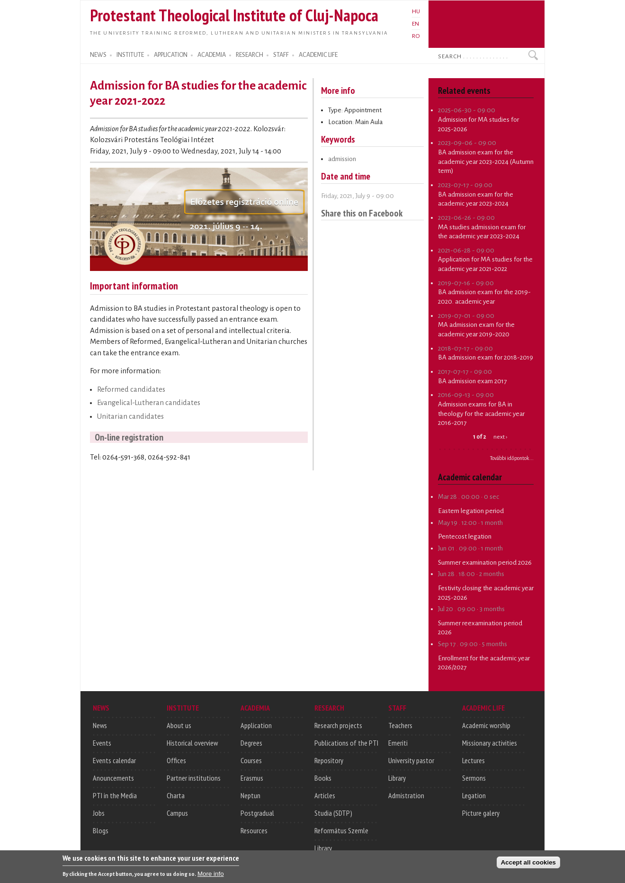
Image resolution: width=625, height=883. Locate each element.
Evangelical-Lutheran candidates (148, 402)
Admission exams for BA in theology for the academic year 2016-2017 (481, 413)
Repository (328, 760)
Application (256, 725)
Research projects (338, 725)
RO (416, 36)
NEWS (98, 55)
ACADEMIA (211, 55)
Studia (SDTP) (333, 813)
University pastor (411, 760)
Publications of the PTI (346, 743)
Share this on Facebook (361, 213)
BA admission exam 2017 (472, 381)
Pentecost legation (464, 536)
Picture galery (481, 813)
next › (500, 436)
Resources (254, 830)
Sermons (474, 778)
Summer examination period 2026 (485, 562)
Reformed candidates (131, 389)
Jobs (99, 813)
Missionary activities (489, 743)
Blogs (100, 830)
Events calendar (114, 760)
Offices (176, 760)
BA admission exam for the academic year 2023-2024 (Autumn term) (486, 161)
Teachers (400, 725)
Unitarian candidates (130, 416)
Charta (176, 795)
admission (342, 158)
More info (210, 876)
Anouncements (113, 778)
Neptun (250, 795)
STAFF (281, 55)
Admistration (406, 795)
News (100, 725)
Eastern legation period (471, 510)
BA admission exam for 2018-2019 (485, 357)
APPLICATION (171, 55)
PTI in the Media (115, 795)
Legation (474, 795)
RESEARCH (249, 55)
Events (102, 743)
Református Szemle (341, 830)
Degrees (251, 743)
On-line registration (129, 437)
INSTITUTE (130, 55)
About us (179, 725)
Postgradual (257, 813)
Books (322, 778)
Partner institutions (194, 778)
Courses (251, 760)
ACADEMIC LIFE (318, 55)
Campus (177, 813)
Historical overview (192, 743)
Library (323, 848)
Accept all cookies (528, 865)
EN (415, 23)
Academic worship (486, 725)
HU (416, 11)
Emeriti (398, 743)
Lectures (473, 760)
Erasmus (252, 778)
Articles (324, 795)
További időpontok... (512, 458)
